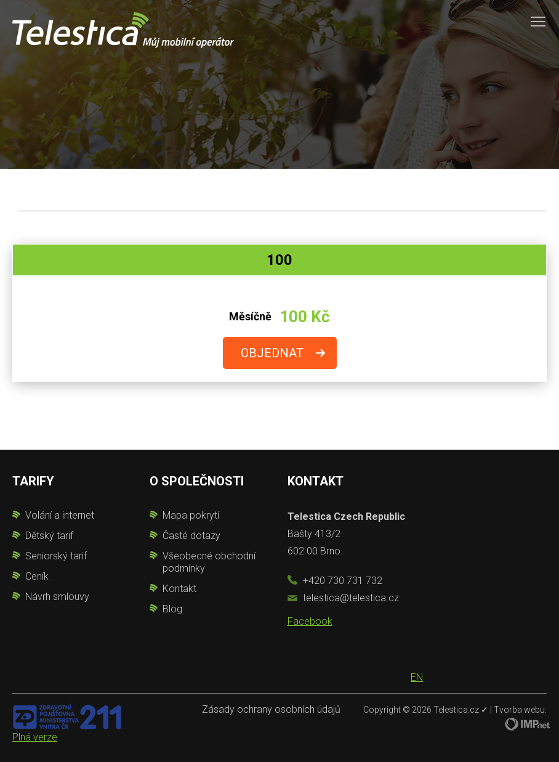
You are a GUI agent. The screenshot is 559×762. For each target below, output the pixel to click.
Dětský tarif (49, 535)
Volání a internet (59, 515)
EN (417, 677)
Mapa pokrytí (191, 515)
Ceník (37, 576)
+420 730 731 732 (342, 580)
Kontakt (179, 588)
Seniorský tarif (56, 556)
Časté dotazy (191, 535)
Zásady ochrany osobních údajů (271, 709)
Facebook (310, 621)
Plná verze (34, 737)
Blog (172, 609)
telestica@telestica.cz (351, 598)
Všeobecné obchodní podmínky (209, 562)
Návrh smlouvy (57, 596)
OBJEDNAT (272, 353)
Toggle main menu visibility (539, 17)
